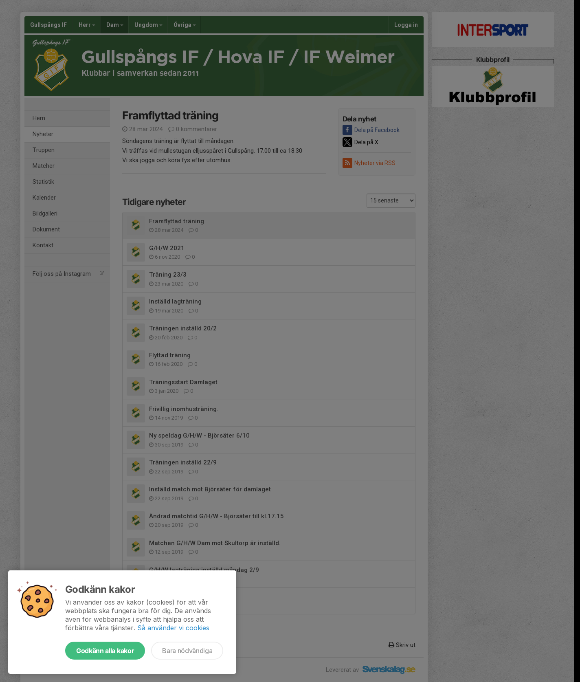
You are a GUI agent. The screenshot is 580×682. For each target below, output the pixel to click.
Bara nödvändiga (187, 651)
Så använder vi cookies (173, 628)
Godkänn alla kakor (105, 651)
